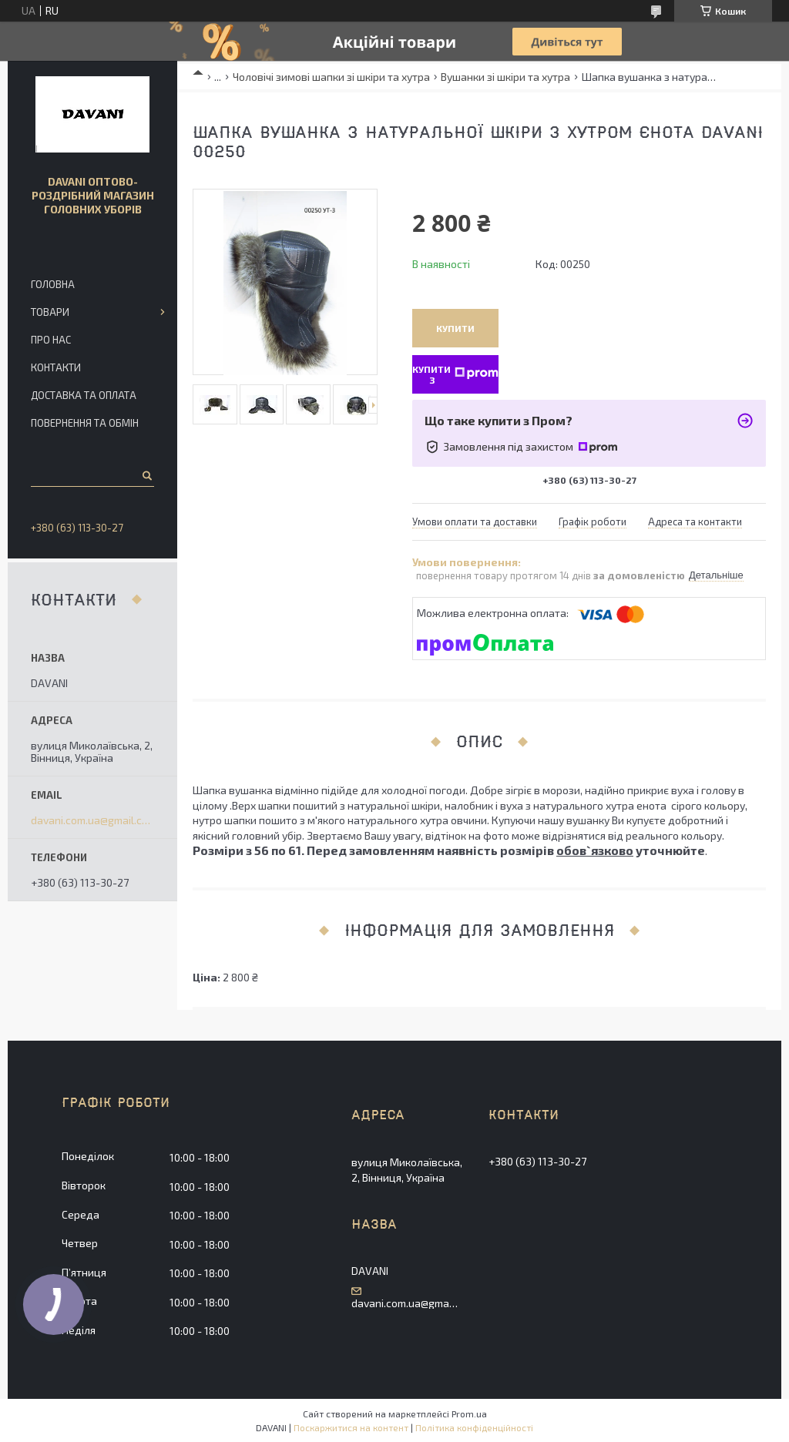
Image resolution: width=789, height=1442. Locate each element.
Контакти (56, 367)
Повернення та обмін (85, 423)
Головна (53, 284)
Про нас (51, 340)
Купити (455, 328)
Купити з (455, 373)
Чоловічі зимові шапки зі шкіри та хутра (331, 76)
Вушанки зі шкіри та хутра (505, 76)
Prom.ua (469, 1413)
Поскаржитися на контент (351, 1427)
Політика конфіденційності (474, 1427)
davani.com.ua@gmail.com (92, 820)
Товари (50, 312)
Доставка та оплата (83, 395)
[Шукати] (146, 475)
